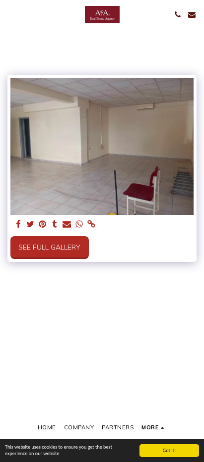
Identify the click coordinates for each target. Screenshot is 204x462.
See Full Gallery (49, 247)
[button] (10, 14)
